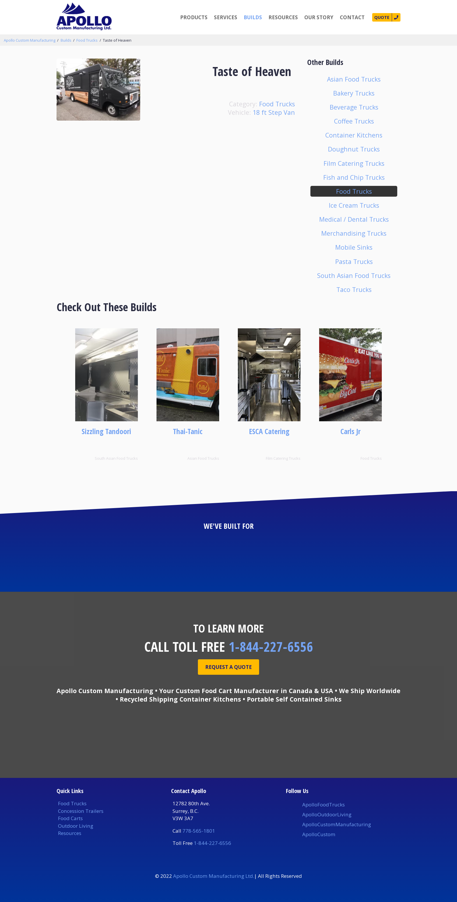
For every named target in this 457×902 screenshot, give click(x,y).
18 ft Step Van (274, 112)
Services (221, 17)
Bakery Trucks (354, 93)
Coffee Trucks (354, 121)
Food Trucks (87, 40)
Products (189, 17)
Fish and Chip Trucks (354, 177)
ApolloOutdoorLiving (326, 814)
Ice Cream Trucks (354, 205)
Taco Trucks (354, 289)
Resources (278, 17)
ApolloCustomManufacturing (336, 824)
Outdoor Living (75, 825)
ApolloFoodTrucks (323, 804)
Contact (347, 17)
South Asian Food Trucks (354, 275)
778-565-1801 (198, 830)
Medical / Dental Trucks (354, 219)
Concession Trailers (80, 811)
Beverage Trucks (354, 107)
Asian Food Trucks (354, 79)
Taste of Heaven (117, 40)
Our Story (314, 17)
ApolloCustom (318, 834)
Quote (379, 17)
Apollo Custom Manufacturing (29, 40)
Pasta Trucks (354, 261)
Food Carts (70, 818)
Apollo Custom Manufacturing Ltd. (213, 876)
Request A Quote (228, 668)
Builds (248, 17)
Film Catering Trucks (354, 163)
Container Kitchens (353, 135)
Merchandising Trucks (353, 233)
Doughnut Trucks (354, 149)
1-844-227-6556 (270, 646)
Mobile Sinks (353, 247)
